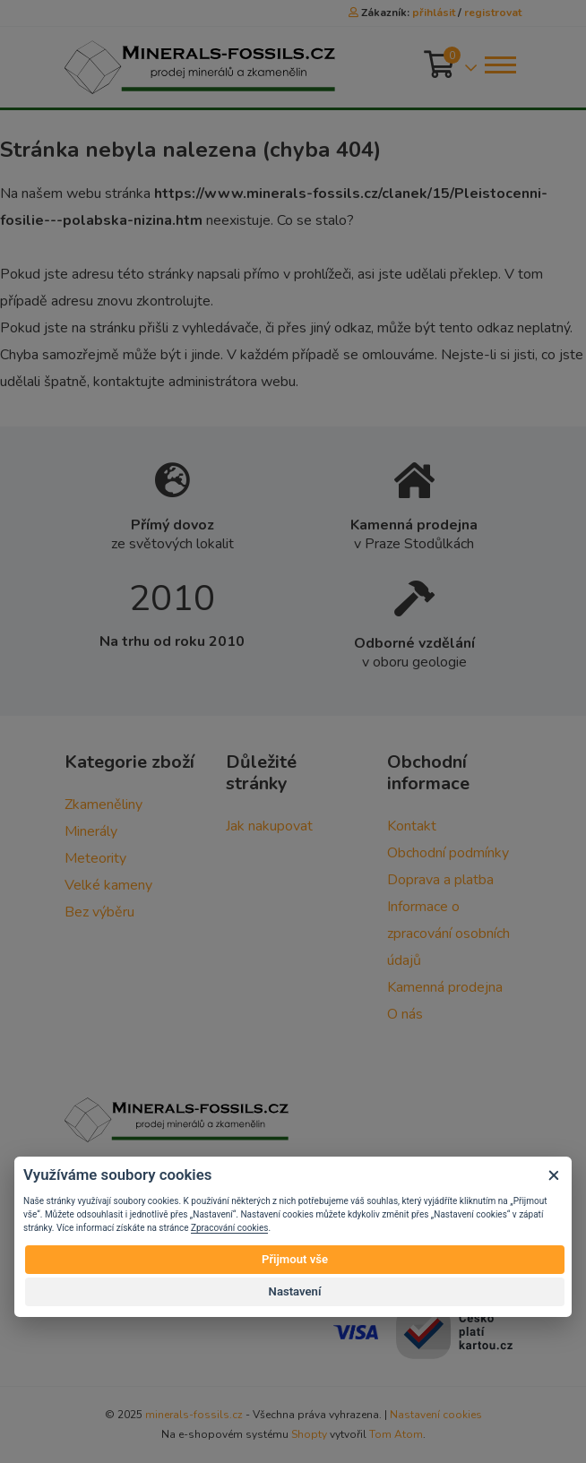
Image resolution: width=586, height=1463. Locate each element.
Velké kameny (108, 885)
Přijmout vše (295, 1259)
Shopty (309, 1434)
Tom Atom (396, 1434)
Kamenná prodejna (445, 987)
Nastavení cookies (436, 1414)
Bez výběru (99, 912)
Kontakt (411, 826)
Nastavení (295, 1291)
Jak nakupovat (269, 826)
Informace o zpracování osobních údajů (448, 933)
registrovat (492, 12)
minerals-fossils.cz (194, 1414)
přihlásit (433, 12)
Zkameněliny (103, 804)
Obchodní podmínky (448, 853)
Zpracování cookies (229, 1228)
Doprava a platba (440, 880)
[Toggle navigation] (499, 65)
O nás (405, 1014)
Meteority (95, 858)
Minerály (91, 831)
